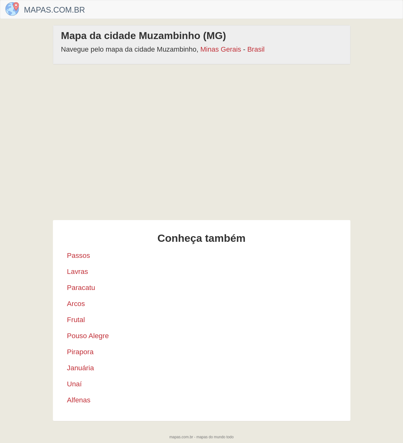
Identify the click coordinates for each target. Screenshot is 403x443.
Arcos (76, 304)
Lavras (77, 271)
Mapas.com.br (54, 9)
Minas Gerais (220, 49)
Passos (78, 255)
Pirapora (80, 352)
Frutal (76, 320)
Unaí (74, 384)
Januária (80, 368)
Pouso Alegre (88, 336)
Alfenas (79, 400)
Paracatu (81, 288)
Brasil (255, 49)
